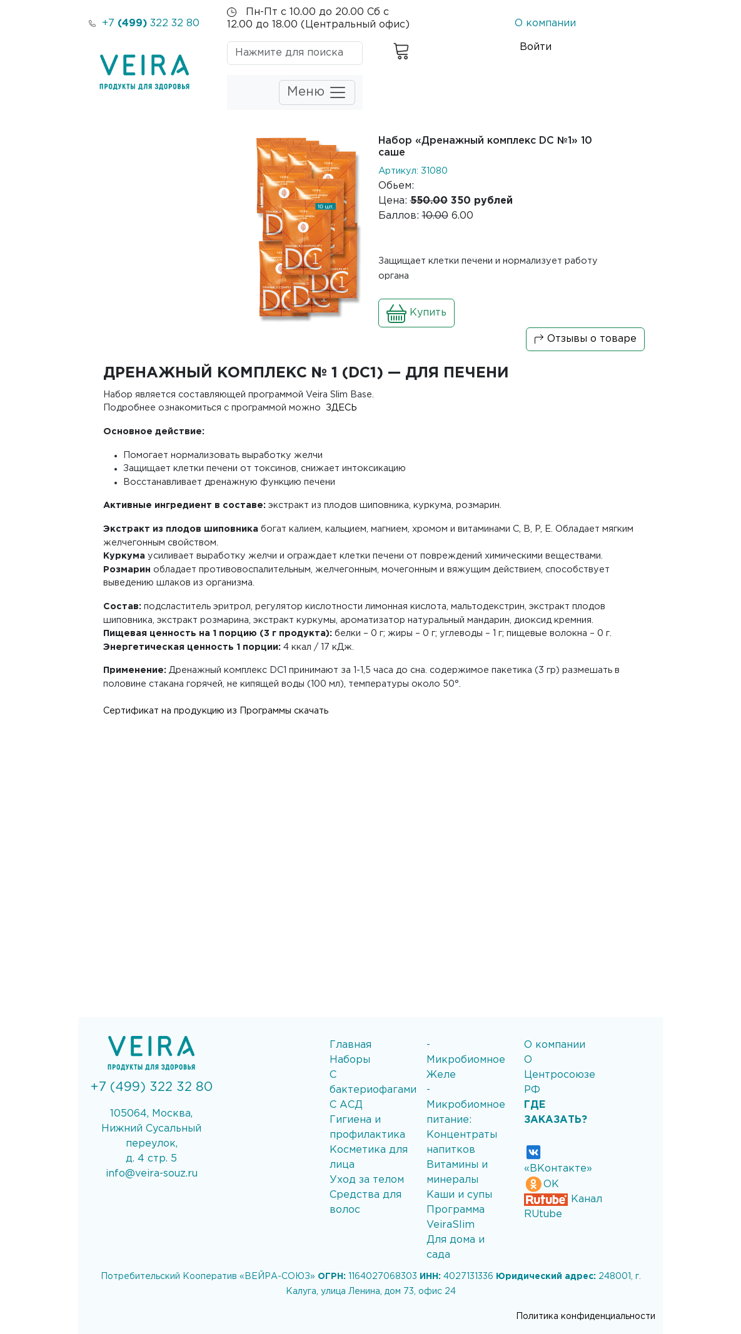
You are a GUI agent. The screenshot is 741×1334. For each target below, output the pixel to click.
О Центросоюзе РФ (559, 1075)
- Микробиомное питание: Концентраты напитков (465, 1120)
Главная (350, 1045)
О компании (545, 23)
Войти (536, 47)
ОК (541, 1184)
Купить (416, 313)
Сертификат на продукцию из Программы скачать (215, 711)
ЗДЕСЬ (340, 408)
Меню (317, 92)
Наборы (350, 1060)
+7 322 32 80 (144, 23)
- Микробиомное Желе (465, 1060)
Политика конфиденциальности (585, 1316)
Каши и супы (459, 1195)
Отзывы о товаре (585, 339)
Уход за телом (367, 1180)
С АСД (346, 1105)
